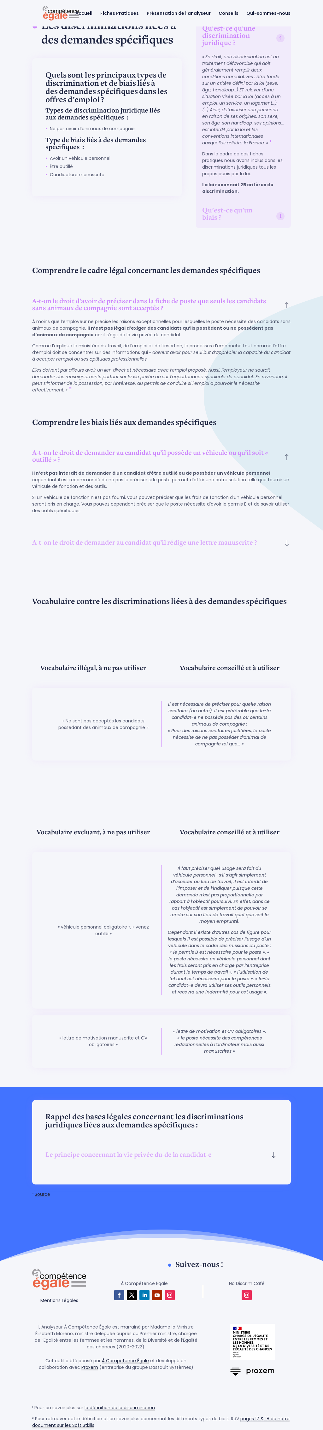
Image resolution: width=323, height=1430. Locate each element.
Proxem (89, 1367)
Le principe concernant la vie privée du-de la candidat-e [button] (128, 1155)
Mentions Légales (59, 1300)
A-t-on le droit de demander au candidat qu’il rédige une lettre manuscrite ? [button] (144, 543)
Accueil (84, 13)
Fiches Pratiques (120, 13)
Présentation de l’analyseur (179, 13)
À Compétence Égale (125, 1361)
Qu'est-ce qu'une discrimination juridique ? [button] (228, 36)
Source (42, 1194)
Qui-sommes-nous (269, 13)
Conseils (229, 13)
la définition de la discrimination (120, 1407)
